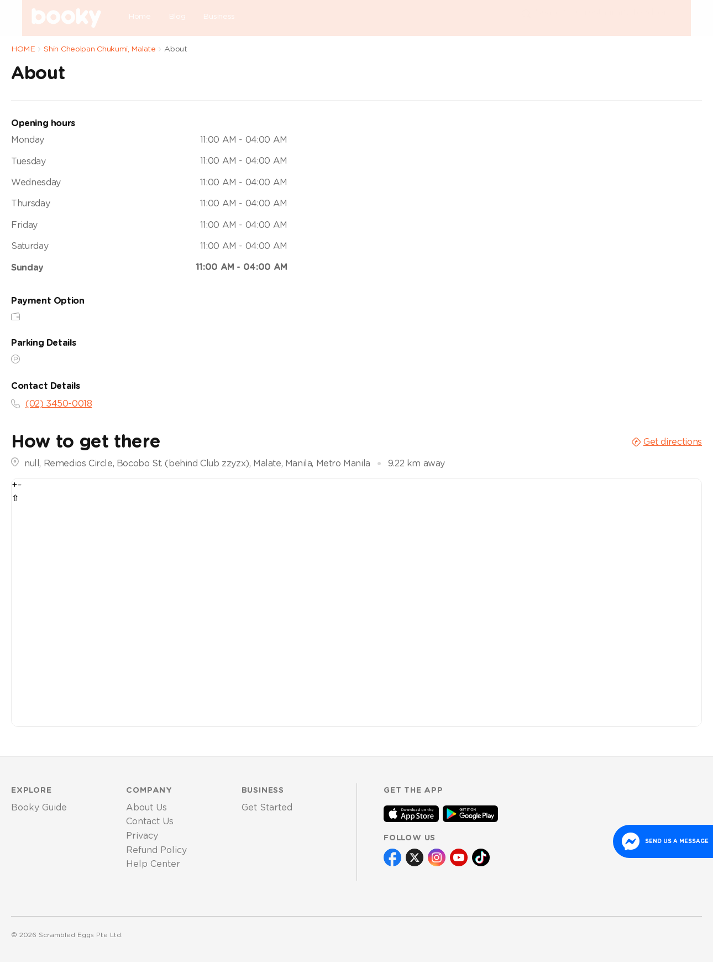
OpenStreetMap (621, 485)
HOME (23, 49)
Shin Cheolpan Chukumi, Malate (99, 49)
